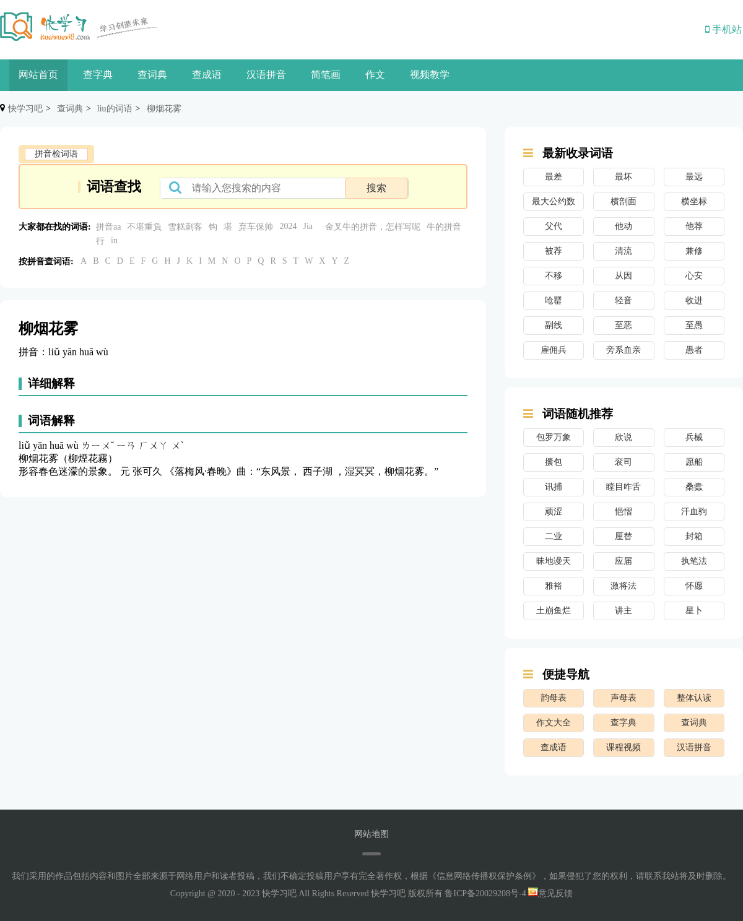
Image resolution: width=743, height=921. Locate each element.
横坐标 (694, 201)
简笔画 (326, 74)
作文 (375, 74)
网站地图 (371, 834)
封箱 (694, 536)
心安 (694, 275)
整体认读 (694, 698)
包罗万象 (553, 437)
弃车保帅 (255, 226)
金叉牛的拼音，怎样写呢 (372, 226)
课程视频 (623, 747)
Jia (308, 226)
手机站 (723, 29)
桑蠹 (694, 486)
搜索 (376, 188)
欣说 (623, 437)
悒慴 (623, 511)
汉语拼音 (266, 74)
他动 (623, 226)
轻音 (623, 300)
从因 (623, 275)
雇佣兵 (554, 350)
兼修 (694, 251)
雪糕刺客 (185, 226)
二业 (553, 536)
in (114, 240)
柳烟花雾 (164, 108)
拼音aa (108, 226)
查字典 (98, 74)
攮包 (553, 462)
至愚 (694, 325)
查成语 (207, 74)
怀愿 (694, 585)
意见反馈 (550, 893)
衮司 (623, 462)
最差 (553, 176)
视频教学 (430, 74)
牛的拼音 (444, 226)
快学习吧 (25, 108)
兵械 (694, 437)
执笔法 (694, 561)
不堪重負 (144, 226)
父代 (553, 226)
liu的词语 (115, 108)
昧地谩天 (553, 561)
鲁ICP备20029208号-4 (485, 893)
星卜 (694, 610)
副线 (553, 325)
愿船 (694, 462)
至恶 (623, 325)
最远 (694, 176)
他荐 (694, 226)
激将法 (623, 585)
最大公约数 (553, 201)
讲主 (623, 610)
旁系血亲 (623, 350)
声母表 (623, 698)
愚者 (694, 350)
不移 (553, 275)
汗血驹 (694, 511)
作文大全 (553, 722)
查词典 (152, 74)
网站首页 (38, 74)
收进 (694, 300)
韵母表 (554, 698)
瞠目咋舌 (623, 486)
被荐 (553, 251)
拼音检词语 (56, 153)
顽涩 (553, 511)
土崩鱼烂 (553, 610)
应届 (623, 561)
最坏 (623, 176)
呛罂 (553, 300)
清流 (623, 251)
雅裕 (553, 585)
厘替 (623, 536)
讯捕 (553, 486)
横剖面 (623, 201)
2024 (288, 226)
